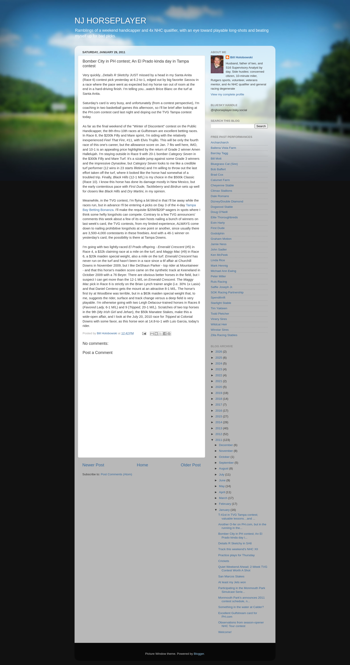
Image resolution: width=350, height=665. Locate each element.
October (225, 457)
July (222, 474)
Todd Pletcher (220, 313)
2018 (219, 398)
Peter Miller (218, 276)
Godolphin (218, 233)
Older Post (191, 465)
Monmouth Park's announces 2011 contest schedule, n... (241, 599)
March (223, 498)
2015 (219, 416)
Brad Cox (217, 174)
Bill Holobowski (241, 57)
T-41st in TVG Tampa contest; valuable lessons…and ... (238, 516)
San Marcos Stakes (231, 576)
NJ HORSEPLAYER (110, 20)
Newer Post (93, 465)
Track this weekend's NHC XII (238, 549)
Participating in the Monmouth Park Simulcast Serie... (241, 589)
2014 (219, 422)
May (222, 486)
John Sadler (219, 249)
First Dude (218, 228)
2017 (219, 404)
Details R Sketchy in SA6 (235, 543)
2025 (219, 357)
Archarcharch (220, 142)
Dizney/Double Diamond (227, 201)
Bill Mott (216, 158)
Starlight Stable (221, 303)
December (226, 445)
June (222, 480)
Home (142, 465)
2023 (219, 369)
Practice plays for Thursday (236, 555)
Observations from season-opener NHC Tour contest (241, 624)
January (225, 509)
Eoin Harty (218, 222)
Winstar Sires (220, 329)
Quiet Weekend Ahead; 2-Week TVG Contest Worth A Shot (242, 568)
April (222, 492)
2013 (219, 428)
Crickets (223, 561)
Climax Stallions (221, 190)
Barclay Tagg (219, 153)
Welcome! (225, 632)
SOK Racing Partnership (227, 292)
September (227, 462)
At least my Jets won (232, 582)
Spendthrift (218, 297)
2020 (219, 387)
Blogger (199, 653)
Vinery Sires (219, 319)
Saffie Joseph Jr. (222, 287)
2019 (219, 393)
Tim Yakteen (219, 308)
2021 (219, 381)
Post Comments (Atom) (116, 474)
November (226, 450)
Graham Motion (221, 238)
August (224, 468)
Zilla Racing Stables (224, 335)
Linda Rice (218, 260)
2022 (219, 375)
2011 (219, 440)
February (225, 503)
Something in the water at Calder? (241, 607)
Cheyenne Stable (222, 185)
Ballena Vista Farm (223, 147)
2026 (219, 351)
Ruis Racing (219, 281)
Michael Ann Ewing (223, 271)
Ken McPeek (219, 255)
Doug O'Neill (219, 212)
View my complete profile (227, 94)
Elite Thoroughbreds (224, 217)
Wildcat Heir (219, 324)
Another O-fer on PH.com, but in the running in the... (242, 526)
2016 (219, 410)
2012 (219, 434)
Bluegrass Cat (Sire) (224, 164)
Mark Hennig (219, 265)
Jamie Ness (219, 244)
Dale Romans (220, 196)
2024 (219, 363)
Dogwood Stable (222, 206)
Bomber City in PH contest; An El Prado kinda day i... (240, 535)
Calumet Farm (220, 180)
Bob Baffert (218, 169)
